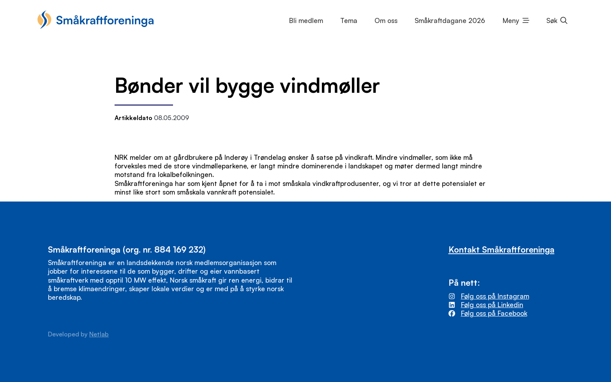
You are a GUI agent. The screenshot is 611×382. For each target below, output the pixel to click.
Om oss (385, 20)
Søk (551, 20)
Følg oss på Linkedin (492, 305)
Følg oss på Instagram (495, 296)
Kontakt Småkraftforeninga (501, 249)
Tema (348, 20)
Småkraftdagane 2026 (450, 20)
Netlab (99, 334)
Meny (511, 20)
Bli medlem (306, 20)
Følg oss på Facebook (494, 313)
